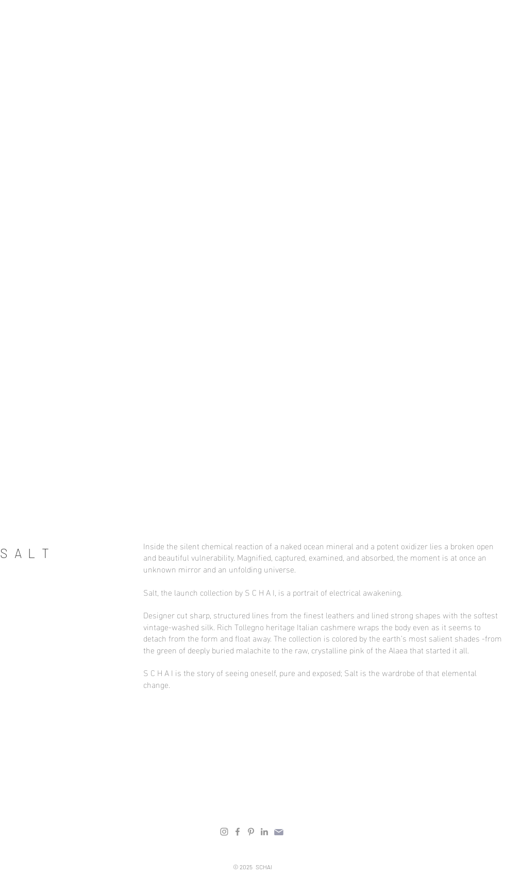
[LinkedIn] (264, 831)
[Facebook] (237, 831)
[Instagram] (224, 831)
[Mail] (278, 832)
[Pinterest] (251, 831)
